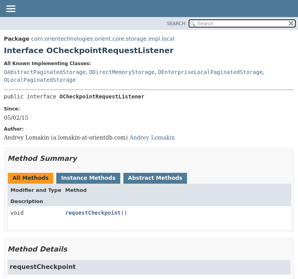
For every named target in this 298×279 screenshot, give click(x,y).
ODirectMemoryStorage (122, 72)
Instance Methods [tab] (88, 178)
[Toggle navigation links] (10, 9)
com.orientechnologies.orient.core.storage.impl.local (102, 39)
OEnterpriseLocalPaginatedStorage (210, 72)
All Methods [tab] (30, 178)
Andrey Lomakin (152, 137)
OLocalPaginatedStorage (40, 80)
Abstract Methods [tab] (155, 178)
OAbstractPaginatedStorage (45, 72)
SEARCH (176, 23)
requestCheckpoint (93, 213)
